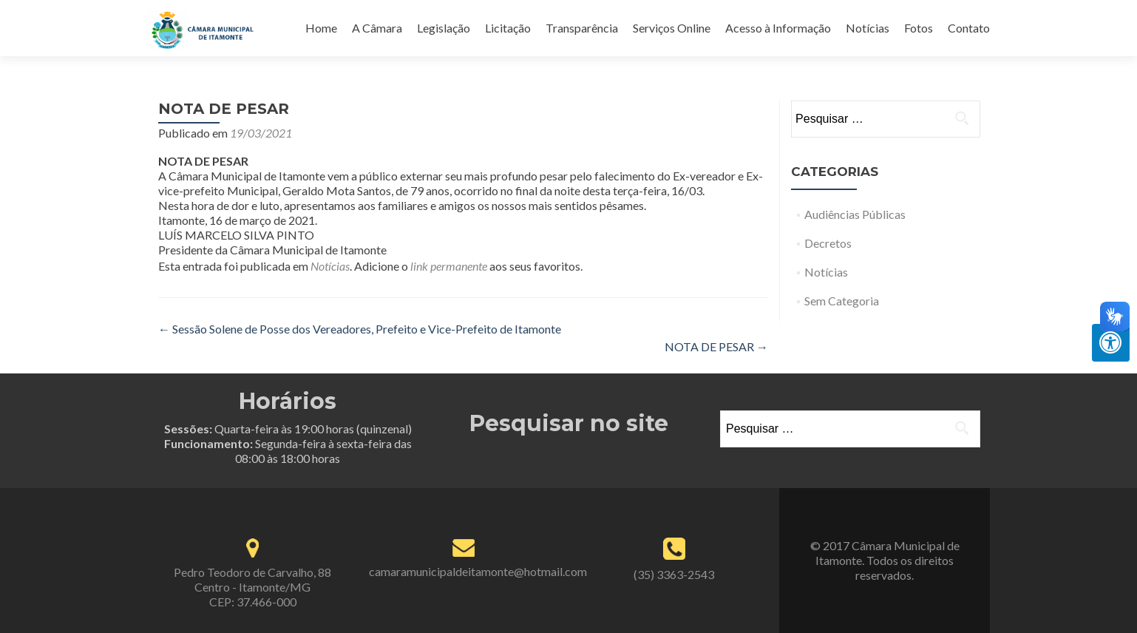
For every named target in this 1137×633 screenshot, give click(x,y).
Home (321, 28)
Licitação (508, 28)
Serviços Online (671, 28)
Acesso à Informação (778, 28)
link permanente (448, 266)
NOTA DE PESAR (716, 346)
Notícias (867, 28)
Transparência (582, 28)
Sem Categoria (841, 301)
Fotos (918, 28)
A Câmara (377, 28)
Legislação (443, 28)
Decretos (828, 243)
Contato (969, 28)
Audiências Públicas (855, 214)
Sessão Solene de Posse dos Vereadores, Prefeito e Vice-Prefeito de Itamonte (359, 329)
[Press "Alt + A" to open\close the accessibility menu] (1111, 343)
